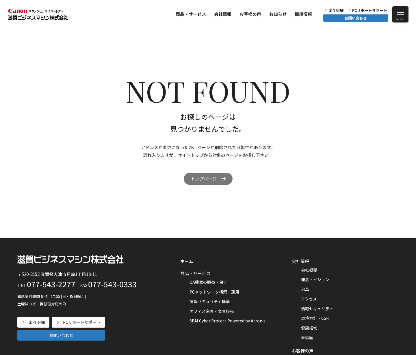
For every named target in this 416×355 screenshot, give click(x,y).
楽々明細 (335, 10)
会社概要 (309, 270)
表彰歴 (307, 337)
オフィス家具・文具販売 (212, 311)
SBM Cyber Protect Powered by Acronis (227, 321)
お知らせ (278, 14)
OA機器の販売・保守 (208, 282)
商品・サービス (191, 14)
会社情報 (222, 14)
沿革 (305, 289)
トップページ (204, 179)
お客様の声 (250, 14)
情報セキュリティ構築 (210, 301)
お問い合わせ (355, 18)
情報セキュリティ (317, 308)
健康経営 (309, 328)
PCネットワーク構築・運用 (214, 292)
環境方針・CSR (315, 318)
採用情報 (303, 14)
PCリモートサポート (369, 10)
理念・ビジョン (315, 279)
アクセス (309, 299)
